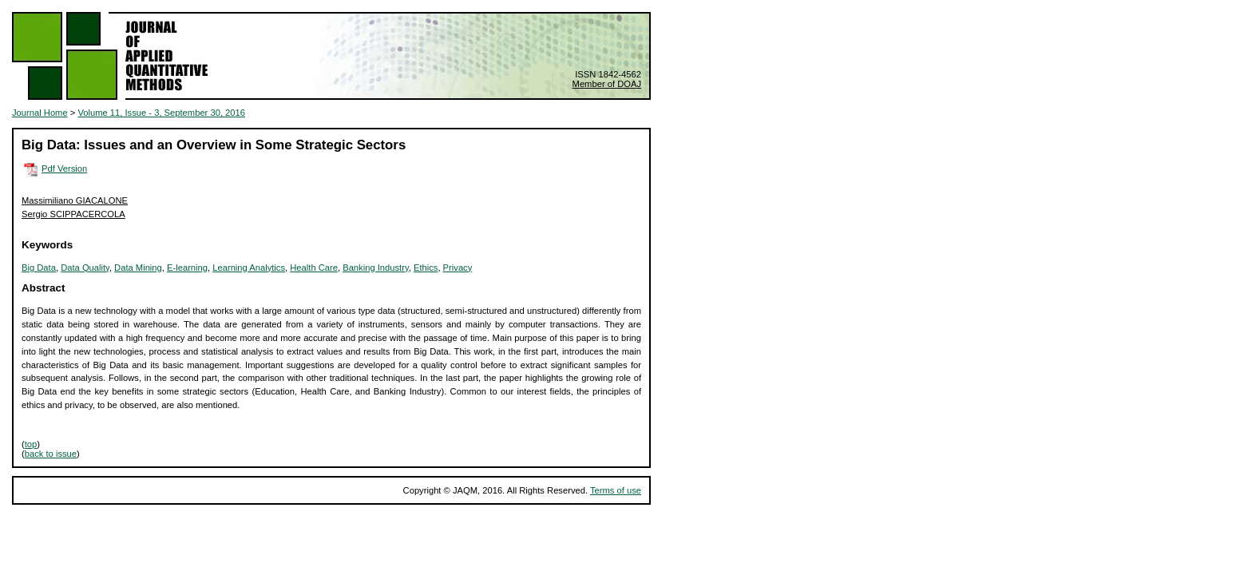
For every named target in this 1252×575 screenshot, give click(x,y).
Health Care (314, 267)
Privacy (458, 267)
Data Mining (138, 267)
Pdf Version (64, 168)
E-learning (187, 267)
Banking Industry (376, 267)
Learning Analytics (248, 267)
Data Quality (85, 267)
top (31, 444)
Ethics (426, 267)
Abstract (43, 288)
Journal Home (40, 112)
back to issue (51, 453)
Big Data (39, 267)
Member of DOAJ (607, 84)
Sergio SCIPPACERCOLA (73, 214)
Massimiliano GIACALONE (75, 200)
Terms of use (615, 490)
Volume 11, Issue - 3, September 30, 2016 (161, 112)
